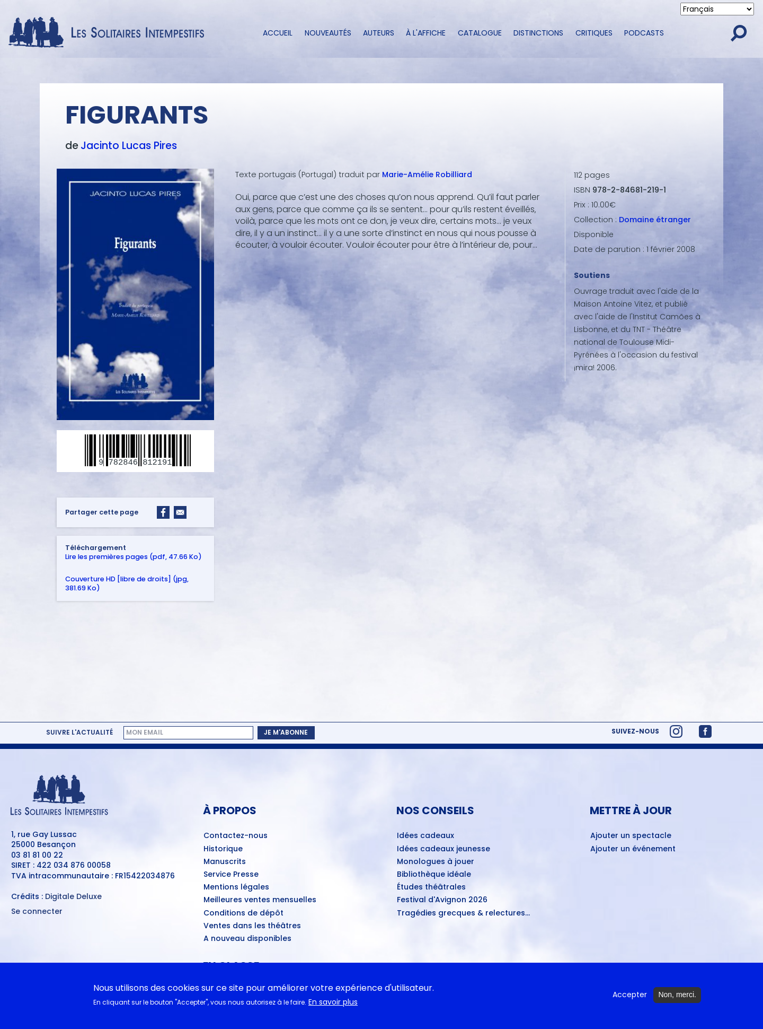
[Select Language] (717, 9)
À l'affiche (426, 33)
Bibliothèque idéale (434, 874)
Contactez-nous (235, 836)
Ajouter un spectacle (630, 836)
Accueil (277, 33)
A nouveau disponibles (247, 939)
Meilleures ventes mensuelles (259, 900)
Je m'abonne (286, 732)
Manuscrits (224, 862)
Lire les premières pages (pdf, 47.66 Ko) (133, 556)
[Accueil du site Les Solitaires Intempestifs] (110, 33)
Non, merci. (677, 999)
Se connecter (37, 911)
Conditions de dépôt (243, 913)
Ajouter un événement (633, 849)
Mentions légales (236, 887)
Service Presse (231, 874)
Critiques (594, 33)
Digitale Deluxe (73, 896)
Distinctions (538, 33)
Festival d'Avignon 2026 (442, 900)
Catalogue (480, 33)
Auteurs (378, 33)
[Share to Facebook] (163, 512)
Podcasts (644, 33)
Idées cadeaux (425, 836)
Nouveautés (328, 33)
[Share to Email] (180, 512)
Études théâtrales (431, 887)
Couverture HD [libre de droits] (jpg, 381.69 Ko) (127, 583)
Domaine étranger (655, 219)
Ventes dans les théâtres (252, 926)
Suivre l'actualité (79, 732)
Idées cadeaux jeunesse (443, 849)
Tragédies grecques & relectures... (463, 913)
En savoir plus (333, 1006)
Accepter (630, 999)
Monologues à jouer (435, 862)
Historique (223, 849)
